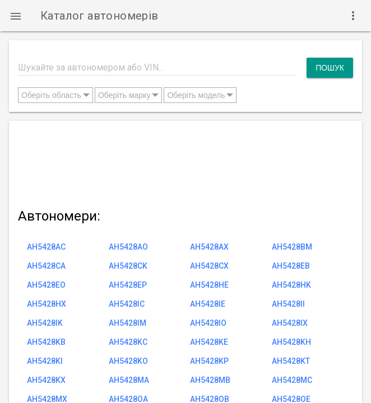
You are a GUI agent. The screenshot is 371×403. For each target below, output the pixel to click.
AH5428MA (129, 380)
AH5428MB (210, 380)
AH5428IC (127, 303)
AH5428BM (292, 246)
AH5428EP (128, 284)
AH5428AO (128, 246)
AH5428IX (290, 322)
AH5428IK (45, 322)
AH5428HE (209, 284)
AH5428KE (209, 342)
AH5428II (288, 303)
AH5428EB (291, 265)
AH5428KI (45, 361)
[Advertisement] (185, 162)
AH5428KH (291, 342)
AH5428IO (208, 322)
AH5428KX (46, 380)
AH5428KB (46, 342)
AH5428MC (292, 380)
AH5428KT (291, 361)
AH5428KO (128, 361)
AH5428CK (128, 265)
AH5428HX (46, 303)
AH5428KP (209, 361)
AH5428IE (207, 303)
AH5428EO (46, 284)
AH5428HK (291, 284)
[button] (15, 15)
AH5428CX (209, 265)
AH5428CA (46, 265)
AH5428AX (209, 246)
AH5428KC (128, 342)
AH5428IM (127, 322)
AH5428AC (46, 246)
